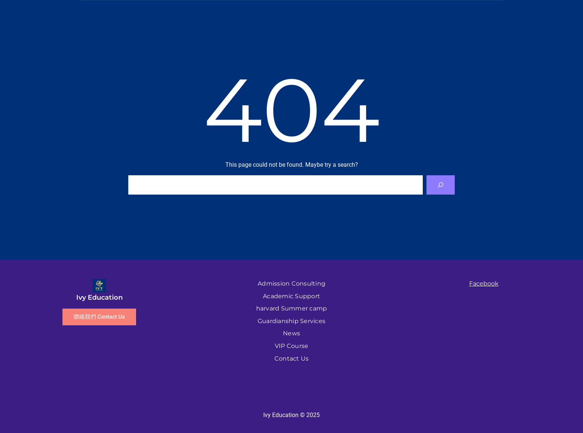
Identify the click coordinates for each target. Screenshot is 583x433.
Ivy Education (99, 297)
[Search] (440, 185)
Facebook (484, 283)
